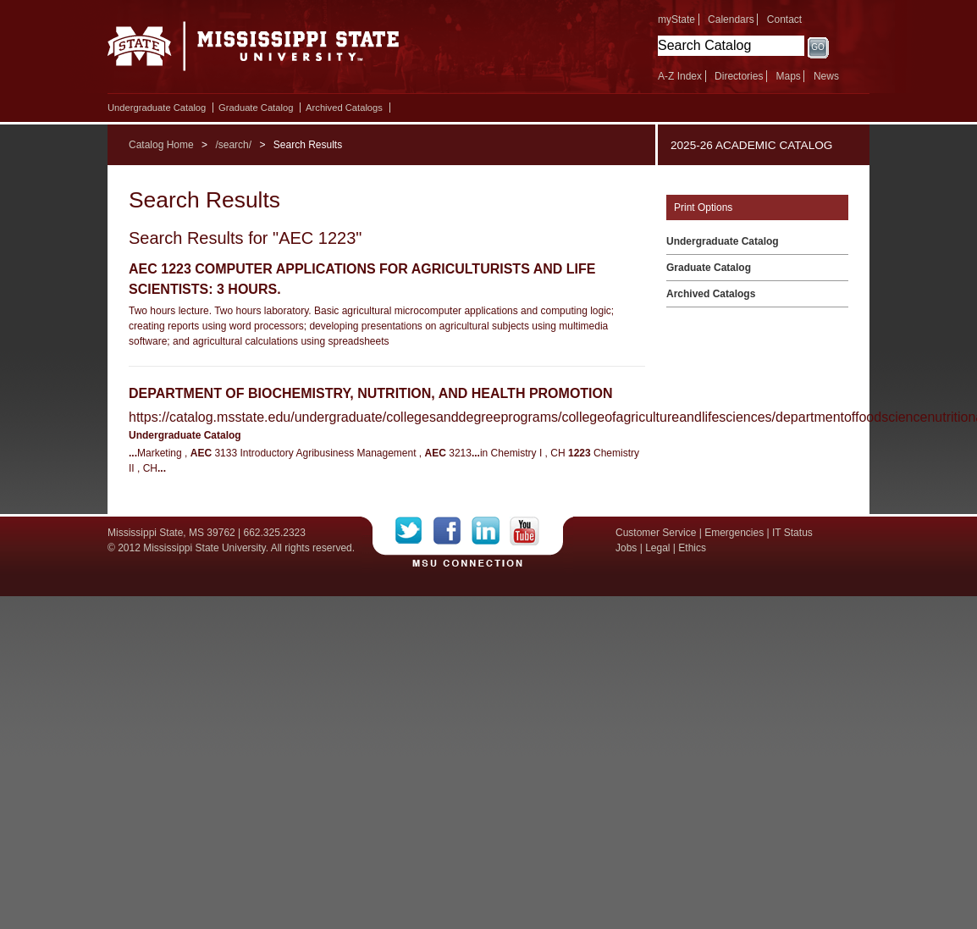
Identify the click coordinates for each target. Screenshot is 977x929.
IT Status (792, 533)
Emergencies (734, 533)
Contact (784, 19)
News (826, 76)
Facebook (452, 531)
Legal (657, 548)
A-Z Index (680, 76)
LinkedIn (491, 531)
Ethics (692, 548)
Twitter (414, 531)
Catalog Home (161, 145)
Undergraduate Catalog (157, 107)
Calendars (731, 19)
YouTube (524, 531)
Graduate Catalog (255, 107)
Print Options (703, 207)
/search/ (233, 145)
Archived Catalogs (344, 107)
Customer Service (655, 533)
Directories (739, 76)
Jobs (626, 548)
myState (676, 19)
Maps (788, 76)
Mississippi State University (254, 50)
